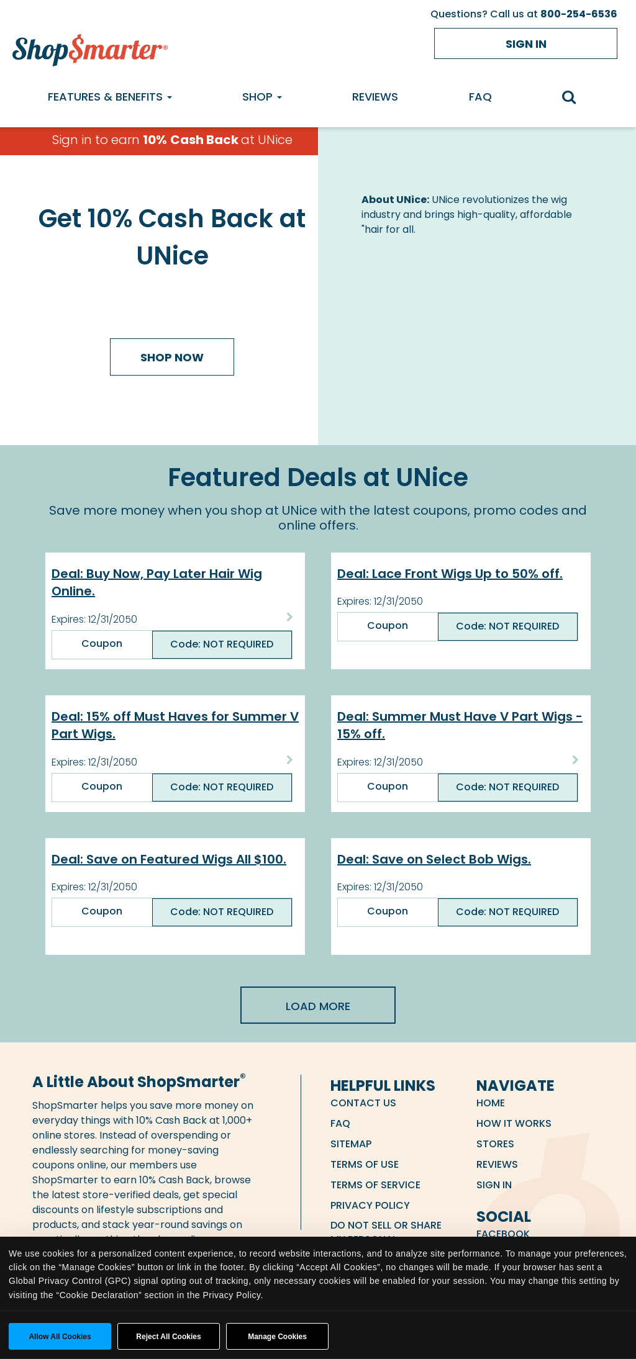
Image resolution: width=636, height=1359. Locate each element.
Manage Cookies (277, 1336)
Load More (318, 1006)
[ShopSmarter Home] (90, 47)
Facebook (503, 1234)
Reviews (375, 96)
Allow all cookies (60, 1336)
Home (490, 1103)
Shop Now (172, 357)
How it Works (514, 1123)
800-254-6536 (578, 14)
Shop (262, 96)
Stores (495, 1144)
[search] (575, 98)
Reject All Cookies (168, 1336)
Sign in (526, 44)
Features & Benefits (110, 96)
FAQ (480, 96)
